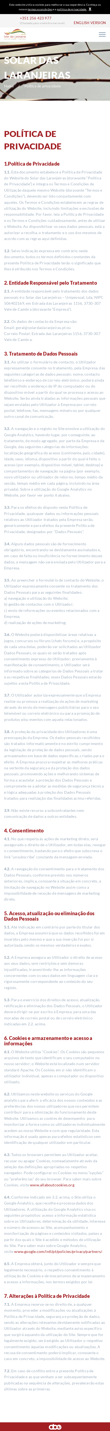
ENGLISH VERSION (90, 23)
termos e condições (40, 9)
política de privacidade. (72, 9)
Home (9, 86)
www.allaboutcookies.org (52, 1185)
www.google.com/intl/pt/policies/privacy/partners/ (58, 1251)
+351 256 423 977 (35, 18)
